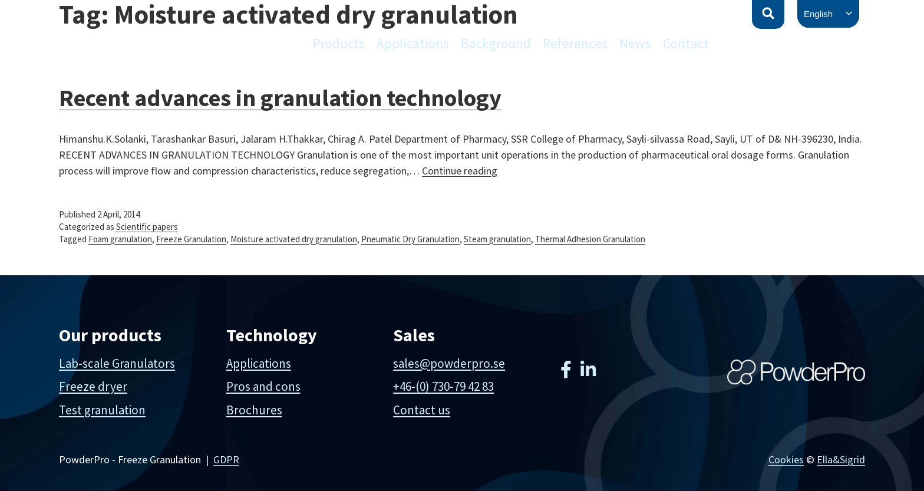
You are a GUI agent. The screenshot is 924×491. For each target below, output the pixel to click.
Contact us (421, 410)
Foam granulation (120, 239)
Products (339, 43)
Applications (413, 43)
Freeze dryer (93, 386)
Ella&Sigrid (841, 459)
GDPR (226, 459)
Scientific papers (147, 226)
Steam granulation (497, 239)
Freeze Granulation (191, 239)
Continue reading (459, 170)
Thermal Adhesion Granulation (590, 239)
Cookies (786, 459)
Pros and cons (263, 386)
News (635, 43)
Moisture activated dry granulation (293, 239)
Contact (686, 43)
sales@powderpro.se (449, 363)
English (818, 14)
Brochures (254, 410)
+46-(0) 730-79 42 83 (443, 386)
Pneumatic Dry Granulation (410, 239)
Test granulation (102, 410)
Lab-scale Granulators (117, 363)
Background (496, 43)
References (575, 43)
